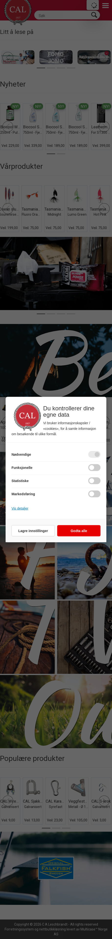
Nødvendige (21, 454)
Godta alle (79, 531)
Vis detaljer (19, 508)
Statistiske (20, 481)
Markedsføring (23, 494)
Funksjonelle (22, 468)
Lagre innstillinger (33, 531)
